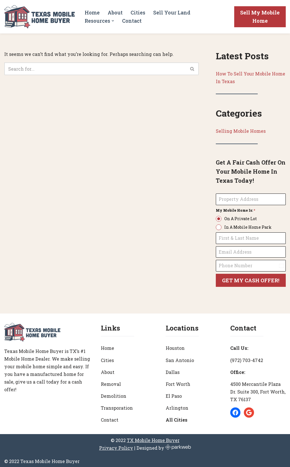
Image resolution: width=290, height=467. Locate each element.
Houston (175, 347)
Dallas (173, 371)
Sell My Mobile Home (260, 16)
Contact (132, 21)
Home (92, 12)
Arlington (177, 406)
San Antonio (180, 358)
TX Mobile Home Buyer (153, 439)
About (115, 12)
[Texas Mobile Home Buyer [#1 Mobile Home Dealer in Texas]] (39, 16)
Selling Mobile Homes (241, 131)
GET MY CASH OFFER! (250, 280)
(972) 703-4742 (246, 358)
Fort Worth (178, 383)
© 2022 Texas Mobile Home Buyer (42, 460)
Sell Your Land (171, 12)
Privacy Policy (116, 446)
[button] (113, 21)
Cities (138, 12)
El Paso (174, 394)
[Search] (95, 68)
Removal (111, 383)
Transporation (117, 406)
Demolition (113, 394)
